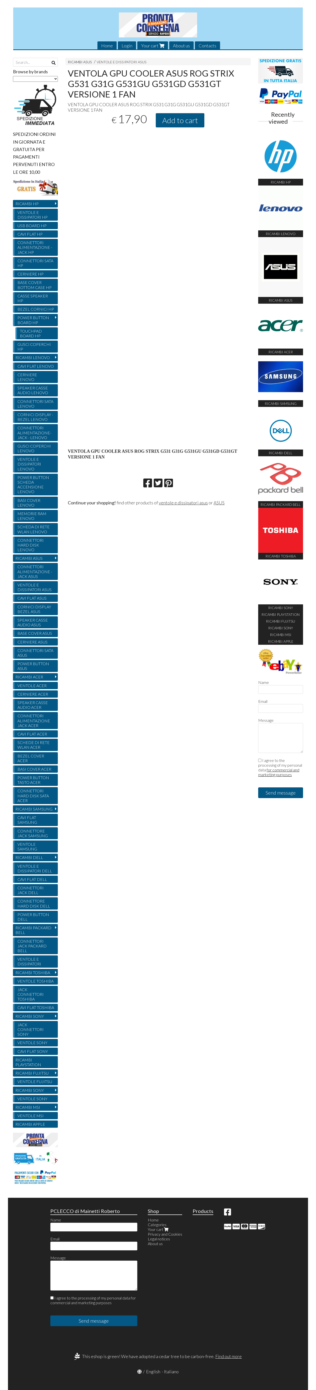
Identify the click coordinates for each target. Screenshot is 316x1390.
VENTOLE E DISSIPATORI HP (32, 214)
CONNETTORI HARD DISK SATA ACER (33, 795)
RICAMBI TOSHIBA (32, 972)
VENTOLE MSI (30, 1115)
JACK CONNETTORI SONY (30, 1029)
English (153, 1371)
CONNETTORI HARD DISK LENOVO (30, 545)
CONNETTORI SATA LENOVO (35, 403)
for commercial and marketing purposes (278, 772)
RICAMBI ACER (29, 676)
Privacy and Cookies (165, 1234)
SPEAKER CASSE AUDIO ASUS (32, 622)
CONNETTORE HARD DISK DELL (33, 903)
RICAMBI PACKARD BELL (33, 930)
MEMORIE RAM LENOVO (31, 516)
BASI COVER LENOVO (28, 502)
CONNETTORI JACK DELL (30, 890)
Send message (281, 793)
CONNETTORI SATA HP (35, 263)
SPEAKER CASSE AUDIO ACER (32, 705)
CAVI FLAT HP (30, 234)
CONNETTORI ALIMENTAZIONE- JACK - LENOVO (34, 432)
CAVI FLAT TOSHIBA (35, 1007)
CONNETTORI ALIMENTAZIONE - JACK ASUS (34, 571)
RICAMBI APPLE (30, 1124)
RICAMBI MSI (27, 1107)
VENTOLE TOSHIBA (35, 981)
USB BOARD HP (32, 225)
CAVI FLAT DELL (32, 879)
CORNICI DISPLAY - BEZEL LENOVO (35, 417)
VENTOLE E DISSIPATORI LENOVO (29, 464)
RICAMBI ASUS (80, 62)
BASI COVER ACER (34, 769)
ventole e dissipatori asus (183, 502)
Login (127, 45)
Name (263, 682)
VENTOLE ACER (32, 685)
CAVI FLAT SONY (32, 1051)
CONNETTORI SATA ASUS (35, 652)
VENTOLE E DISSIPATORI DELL (34, 868)
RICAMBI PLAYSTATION (28, 1062)
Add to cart (180, 120)
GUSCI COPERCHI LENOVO (34, 448)
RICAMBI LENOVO (32, 357)
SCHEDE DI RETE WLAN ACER (33, 744)
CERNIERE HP (30, 274)
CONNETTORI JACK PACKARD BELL (32, 946)
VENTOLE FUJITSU (34, 1081)
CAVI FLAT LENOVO (35, 366)
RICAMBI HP (27, 203)
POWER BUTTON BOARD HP (33, 320)
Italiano (171, 1371)
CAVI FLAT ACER (32, 734)
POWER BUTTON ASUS (33, 666)
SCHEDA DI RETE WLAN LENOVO (33, 529)
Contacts (207, 45)
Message (266, 720)
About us (181, 45)
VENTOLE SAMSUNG (27, 846)
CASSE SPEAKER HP (32, 298)
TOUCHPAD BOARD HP (31, 333)
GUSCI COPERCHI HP (34, 346)
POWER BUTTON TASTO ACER (33, 780)
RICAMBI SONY (29, 1016)
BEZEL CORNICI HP (35, 309)
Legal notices (159, 1238)
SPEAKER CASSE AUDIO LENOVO (32, 390)
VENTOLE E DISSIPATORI (29, 961)
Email (262, 701)
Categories (157, 1224)
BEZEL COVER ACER (30, 758)
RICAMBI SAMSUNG (34, 809)
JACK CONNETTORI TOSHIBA (30, 994)
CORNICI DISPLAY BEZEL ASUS (34, 609)
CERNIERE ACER (32, 694)
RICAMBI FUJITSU (32, 1073)
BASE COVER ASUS (34, 633)
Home (107, 45)
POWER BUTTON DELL (33, 917)
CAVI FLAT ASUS (32, 598)
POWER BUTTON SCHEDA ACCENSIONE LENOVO (33, 484)
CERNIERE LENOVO (27, 377)
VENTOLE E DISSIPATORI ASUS (122, 62)
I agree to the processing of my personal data (280, 767)
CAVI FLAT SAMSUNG (27, 820)
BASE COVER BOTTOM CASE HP (34, 284)
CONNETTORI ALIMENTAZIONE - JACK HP (34, 247)
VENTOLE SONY (32, 1042)
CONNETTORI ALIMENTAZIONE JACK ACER (33, 720)
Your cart (152, 45)
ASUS (219, 502)
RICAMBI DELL (29, 857)
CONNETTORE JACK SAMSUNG (32, 833)
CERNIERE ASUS (32, 642)
